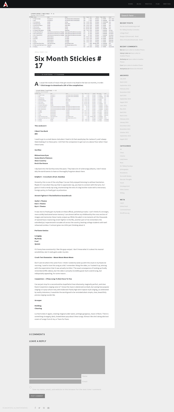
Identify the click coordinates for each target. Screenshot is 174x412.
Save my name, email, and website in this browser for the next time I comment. (67, 389)
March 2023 (123, 82)
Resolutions (123, 173)
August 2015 (124, 139)
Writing (167, 4)
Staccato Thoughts (126, 179)
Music (121, 163)
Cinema (122, 156)
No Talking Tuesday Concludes (129, 30)
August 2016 (124, 102)
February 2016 (124, 119)
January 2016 (124, 122)
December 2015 (125, 126)
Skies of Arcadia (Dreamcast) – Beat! (131, 40)
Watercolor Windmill (136, 69)
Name (84, 376)
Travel (122, 183)
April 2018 (123, 95)
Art (121, 149)
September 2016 (125, 99)
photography (124, 169)
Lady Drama (124, 159)
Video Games (124, 189)
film (158, 4)
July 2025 (123, 79)
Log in (122, 203)
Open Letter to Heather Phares (135, 50)
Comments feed (125, 210)
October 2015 (124, 132)
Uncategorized (125, 186)
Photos (148, 4)
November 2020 (125, 92)
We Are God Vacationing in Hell (130, 26)
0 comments (60, 74)
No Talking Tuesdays (126, 166)
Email (84, 381)
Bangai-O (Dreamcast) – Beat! (129, 36)
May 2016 (123, 109)
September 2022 (125, 85)
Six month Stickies (46, 74)
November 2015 (125, 129)
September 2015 (125, 136)
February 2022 (124, 89)
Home (130, 4)
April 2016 (123, 112)
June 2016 (123, 106)
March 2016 (123, 116)
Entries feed (124, 206)
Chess (122, 153)
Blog (139, 4)
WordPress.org (124, 213)
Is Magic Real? (124, 33)
